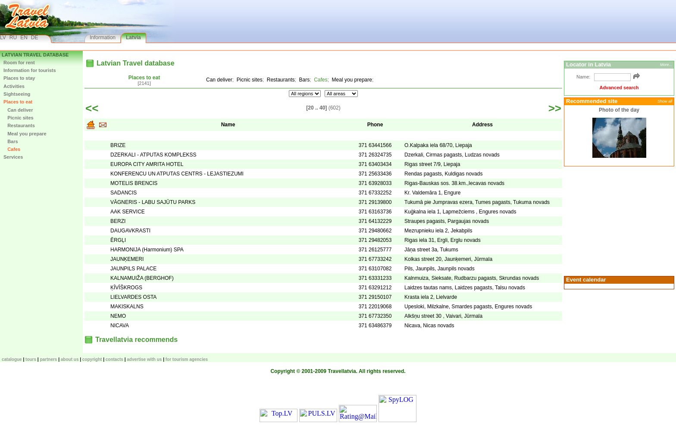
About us (70, 359)
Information (103, 37)
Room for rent (19, 62)
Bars (10, 141)
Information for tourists (29, 70)
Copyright (92, 359)
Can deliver (18, 110)
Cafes (11, 149)
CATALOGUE (12, 359)
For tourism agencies (187, 359)
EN (24, 37)
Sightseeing (16, 94)
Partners (48, 359)
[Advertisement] (618, 220)
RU (13, 37)
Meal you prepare (25, 133)
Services (13, 157)
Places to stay (19, 78)
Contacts (114, 359)
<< (91, 108)
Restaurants (19, 125)
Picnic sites (18, 117)
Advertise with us (144, 359)
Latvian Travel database (35, 54)
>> (554, 108)
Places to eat (17, 101)
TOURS (30, 359)
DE (34, 37)
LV (3, 37)
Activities (14, 86)
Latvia (133, 37)
